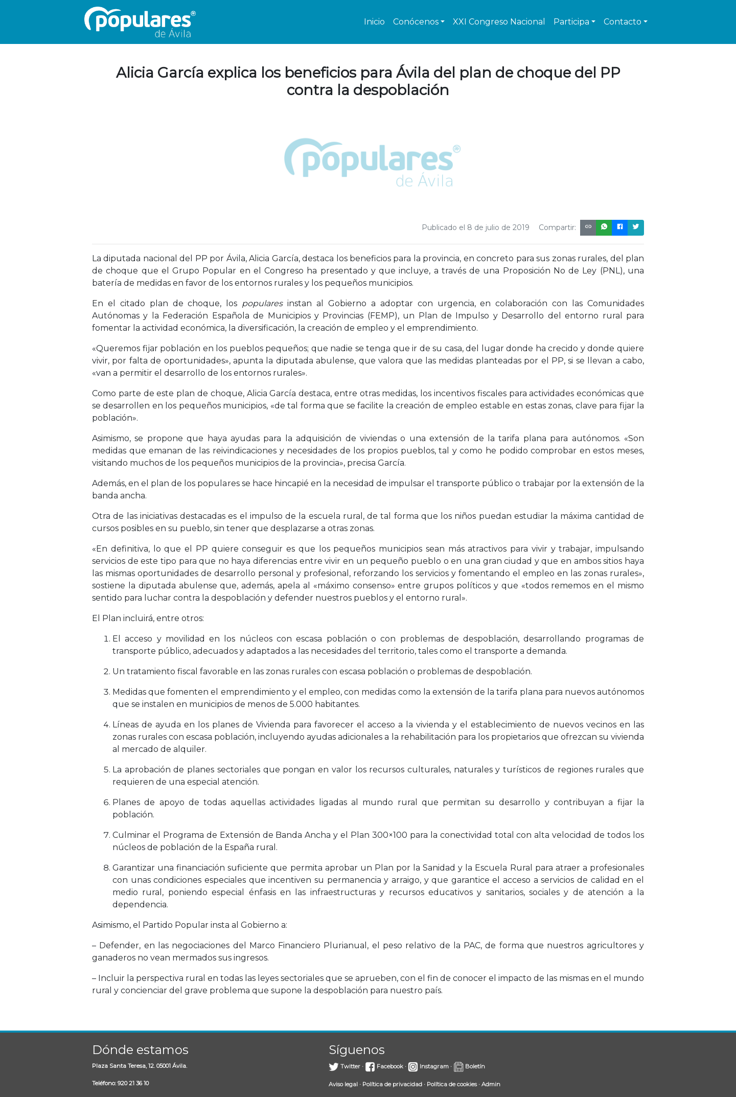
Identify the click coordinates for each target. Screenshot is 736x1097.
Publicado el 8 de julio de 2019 (476, 227)
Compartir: (557, 227)
